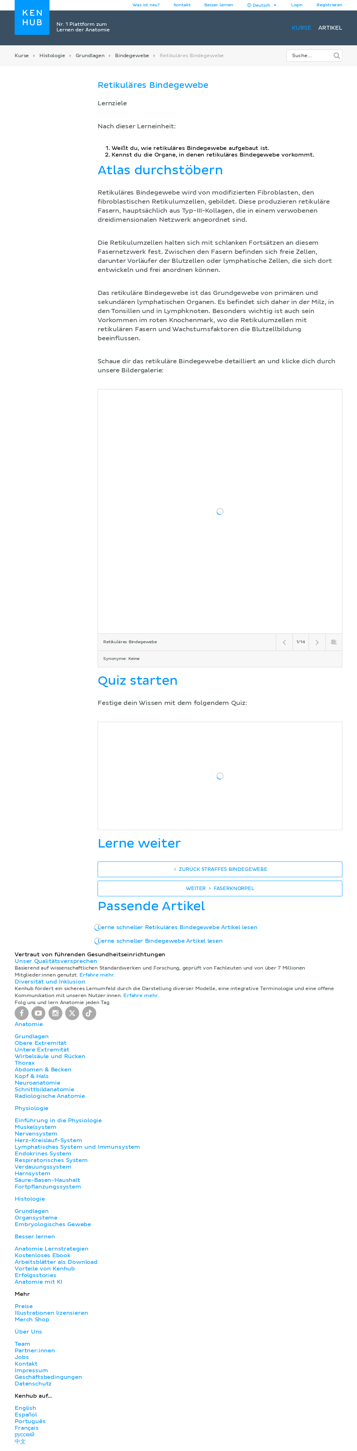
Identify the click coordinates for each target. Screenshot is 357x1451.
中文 (20, 1441)
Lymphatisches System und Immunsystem (77, 1147)
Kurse (301, 28)
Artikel (330, 28)
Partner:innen (35, 1350)
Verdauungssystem (43, 1167)
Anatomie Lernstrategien (52, 1249)
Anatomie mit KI (38, 1282)
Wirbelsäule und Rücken (50, 1056)
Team (22, 1344)
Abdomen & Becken (43, 1069)
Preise (24, 1306)
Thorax (25, 1063)
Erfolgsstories (35, 1275)
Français (27, 1428)
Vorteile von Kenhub (45, 1268)
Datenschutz (33, 1384)
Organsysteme (36, 1218)
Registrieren (329, 5)
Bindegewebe (132, 55)
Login (297, 5)
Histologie (52, 55)
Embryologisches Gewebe (53, 1224)
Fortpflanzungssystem (48, 1187)
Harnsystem (32, 1173)
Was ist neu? (145, 5)
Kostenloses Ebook (42, 1255)
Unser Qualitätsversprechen (56, 961)
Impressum (31, 1370)
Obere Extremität (41, 1043)
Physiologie (31, 1108)
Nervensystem (36, 1134)
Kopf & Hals (31, 1076)
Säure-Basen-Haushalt (47, 1180)
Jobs (22, 1357)
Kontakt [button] (182, 5)
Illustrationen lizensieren (51, 1313)
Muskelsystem (35, 1127)
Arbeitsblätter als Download (56, 1262)
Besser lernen (218, 5)
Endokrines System (43, 1153)
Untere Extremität (42, 1050)
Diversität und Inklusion (50, 982)
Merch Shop (32, 1319)
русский (24, 1434)
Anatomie (29, 1024)
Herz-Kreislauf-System (48, 1140)
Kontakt (26, 1364)
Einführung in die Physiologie (58, 1120)
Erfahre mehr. (97, 975)
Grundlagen (90, 55)
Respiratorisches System (51, 1160)
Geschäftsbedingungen (48, 1377)
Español (26, 1415)
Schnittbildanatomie (44, 1089)
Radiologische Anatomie (50, 1096)
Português (30, 1421)
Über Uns (28, 1332)
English (25, 1408)
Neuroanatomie (37, 1083)
